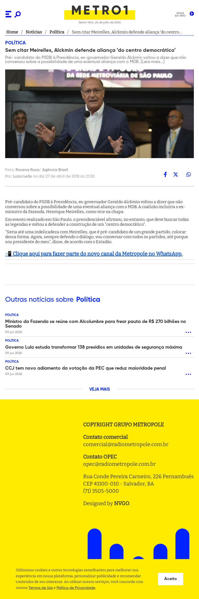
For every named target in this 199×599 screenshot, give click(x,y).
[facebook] (165, 174)
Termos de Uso (41, 588)
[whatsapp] (188, 174)
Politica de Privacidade (75, 588)
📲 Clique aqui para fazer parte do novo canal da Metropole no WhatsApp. (93, 254)
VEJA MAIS (99, 389)
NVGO (121, 503)
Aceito (170, 579)
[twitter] (175, 174)
